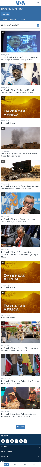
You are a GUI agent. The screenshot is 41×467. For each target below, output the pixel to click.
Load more (20, 427)
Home (5, 19)
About (23, 19)
